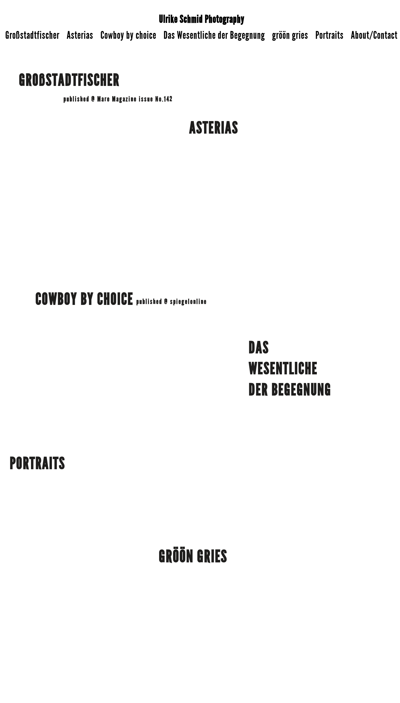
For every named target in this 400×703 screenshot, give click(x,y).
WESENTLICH (280, 369)
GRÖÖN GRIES (193, 557)
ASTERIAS (213, 128)
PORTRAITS (37, 464)
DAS (260, 348)
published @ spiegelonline (171, 302)
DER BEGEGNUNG (289, 390)
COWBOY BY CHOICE (84, 299)
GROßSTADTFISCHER (69, 80)
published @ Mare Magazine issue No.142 (118, 99)
